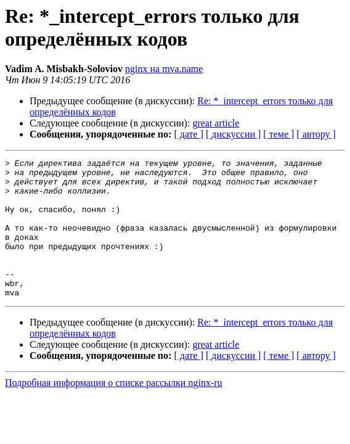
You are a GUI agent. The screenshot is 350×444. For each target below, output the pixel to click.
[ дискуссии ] (233, 134)
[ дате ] (188, 134)
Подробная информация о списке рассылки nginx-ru (113, 410)
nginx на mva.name (164, 69)
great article (215, 123)
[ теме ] (278, 134)
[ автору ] (315, 134)
